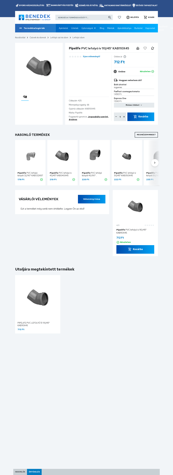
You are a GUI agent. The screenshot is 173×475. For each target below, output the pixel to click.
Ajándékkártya (124, 28)
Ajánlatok (63, 28)
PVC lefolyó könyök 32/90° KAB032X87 (30, 174)
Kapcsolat (150, 28)
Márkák (110, 28)
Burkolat (138, 28)
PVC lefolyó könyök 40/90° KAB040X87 (92, 175)
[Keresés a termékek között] (84, 17)
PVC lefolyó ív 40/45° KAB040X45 (61, 174)
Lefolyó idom (78, 37)
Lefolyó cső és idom (59, 37)
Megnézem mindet (146, 135)
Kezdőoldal (20, 37)
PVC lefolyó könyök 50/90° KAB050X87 (156, 175)
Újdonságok (87, 28)
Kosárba (143, 116)
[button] (132, 17)
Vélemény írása (91, 199)
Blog (102, 28)
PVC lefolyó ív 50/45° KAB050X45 (125, 174)
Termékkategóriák (32, 28)
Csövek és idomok (38, 37)
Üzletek (74, 28)
